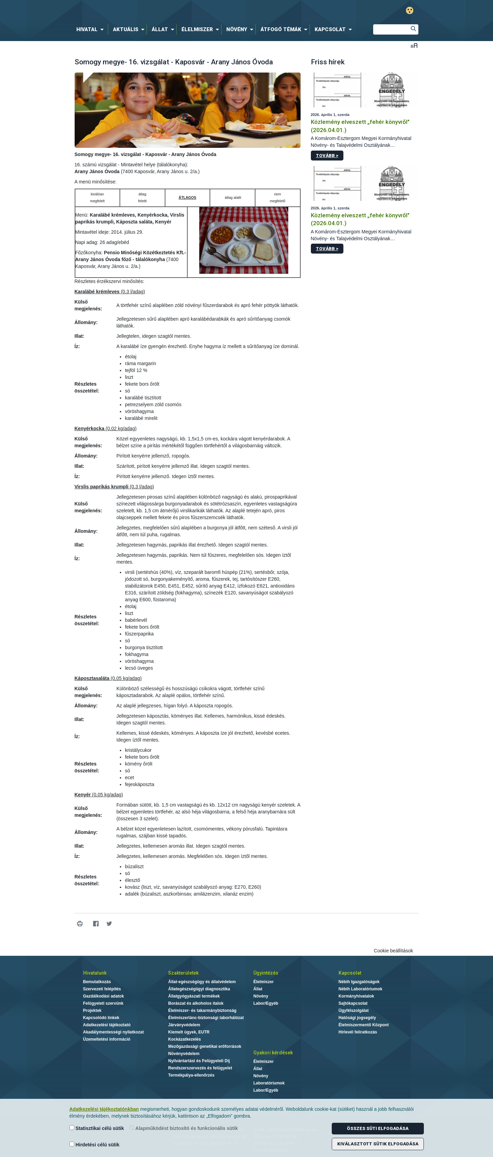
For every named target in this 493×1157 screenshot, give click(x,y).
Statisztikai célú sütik (96, 1128)
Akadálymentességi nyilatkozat (113, 1032)
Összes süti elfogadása (377, 1128)
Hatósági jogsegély (357, 1017)
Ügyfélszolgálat (354, 1010)
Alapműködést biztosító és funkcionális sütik (183, 1128)
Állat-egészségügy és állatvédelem (202, 981)
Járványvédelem (184, 1025)
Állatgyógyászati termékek (194, 996)
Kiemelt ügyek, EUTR (189, 1032)
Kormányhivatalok (356, 996)
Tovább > (327, 155)
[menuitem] (91, 29)
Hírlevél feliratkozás (358, 1032)
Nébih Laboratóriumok (360, 989)
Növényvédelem (183, 1053)
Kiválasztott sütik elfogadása (377, 1143)
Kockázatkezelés (184, 1039)
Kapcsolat (350, 973)
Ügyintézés (265, 973)
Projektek (92, 1010)
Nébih (174, 10)
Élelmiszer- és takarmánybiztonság (202, 1010)
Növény (260, 996)
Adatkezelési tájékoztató (107, 1025)
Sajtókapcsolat (353, 1003)
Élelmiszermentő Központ (364, 1025)
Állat (257, 989)
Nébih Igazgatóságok (359, 981)
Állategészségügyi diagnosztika (199, 989)
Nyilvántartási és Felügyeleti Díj (199, 1060)
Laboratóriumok (269, 1083)
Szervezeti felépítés (102, 989)
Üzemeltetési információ (106, 1039)
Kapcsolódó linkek (101, 1017)
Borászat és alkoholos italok (195, 1003)
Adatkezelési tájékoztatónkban (104, 1109)
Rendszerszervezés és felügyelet (200, 1068)
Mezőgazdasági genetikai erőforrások (204, 1046)
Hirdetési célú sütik (94, 1144)
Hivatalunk (94, 973)
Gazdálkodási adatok (103, 996)
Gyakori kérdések (273, 1052)
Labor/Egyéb (265, 1003)
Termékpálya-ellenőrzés (191, 1075)
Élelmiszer (263, 981)
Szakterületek (183, 973)
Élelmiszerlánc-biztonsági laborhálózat (206, 1017)
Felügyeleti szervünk (103, 1003)
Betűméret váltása (414, 45)
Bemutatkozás (97, 981)
